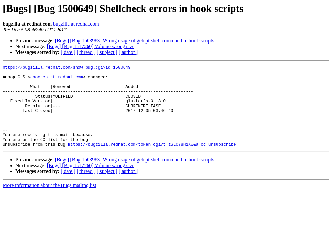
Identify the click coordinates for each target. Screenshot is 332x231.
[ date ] (68, 52)
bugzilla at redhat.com (76, 24)
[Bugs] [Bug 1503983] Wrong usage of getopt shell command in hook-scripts (134, 40)
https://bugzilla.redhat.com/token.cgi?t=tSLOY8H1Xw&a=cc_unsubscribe (152, 160)
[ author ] (128, 52)
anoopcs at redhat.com (56, 79)
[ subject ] (107, 52)
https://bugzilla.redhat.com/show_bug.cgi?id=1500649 (67, 68)
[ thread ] (86, 52)
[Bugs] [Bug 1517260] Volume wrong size (90, 46)
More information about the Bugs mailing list (49, 201)
